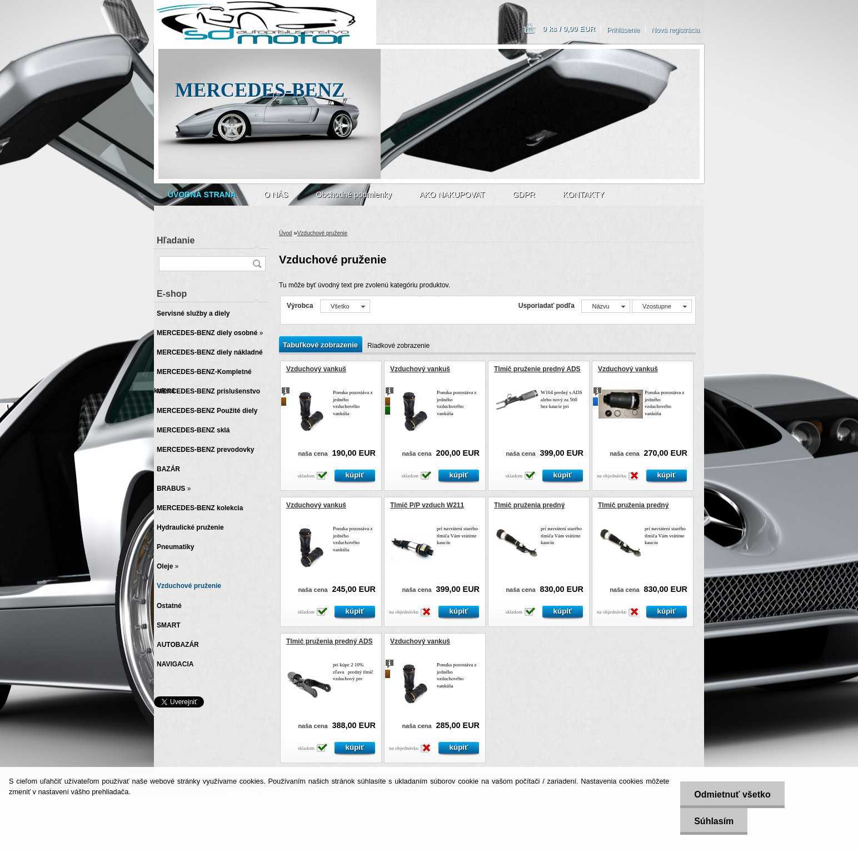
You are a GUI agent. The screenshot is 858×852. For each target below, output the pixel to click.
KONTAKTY (583, 194)
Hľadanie (175, 240)
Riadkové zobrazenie (398, 346)
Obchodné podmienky (353, 194)
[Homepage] (202, 194)
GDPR (523, 194)
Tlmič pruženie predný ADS (537, 369)
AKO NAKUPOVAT (452, 194)
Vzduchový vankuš (316, 369)
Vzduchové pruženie (322, 233)
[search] (256, 264)
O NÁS (276, 194)
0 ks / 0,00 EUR (568, 28)
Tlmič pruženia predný (529, 505)
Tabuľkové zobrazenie (320, 345)
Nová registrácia (675, 30)
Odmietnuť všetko (732, 794)
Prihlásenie (623, 30)
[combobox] (605, 306)
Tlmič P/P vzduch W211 (427, 505)
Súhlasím (714, 821)
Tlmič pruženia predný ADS (329, 641)
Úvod (285, 233)
